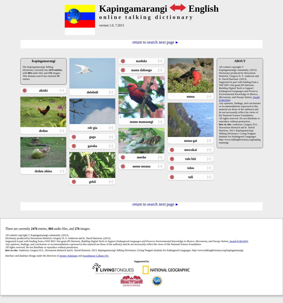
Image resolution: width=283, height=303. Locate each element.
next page (168, 42)
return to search (144, 42)
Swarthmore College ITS (95, 255)
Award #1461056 (238, 241)
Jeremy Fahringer (69, 255)
